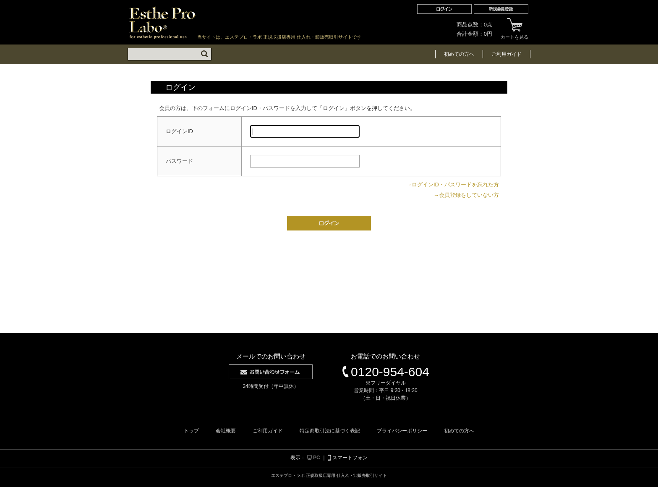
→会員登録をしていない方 (466, 195)
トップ (191, 431)
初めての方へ (459, 54)
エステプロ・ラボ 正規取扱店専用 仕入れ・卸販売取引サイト (162, 22)
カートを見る (514, 28)
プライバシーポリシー (402, 431)
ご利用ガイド (506, 54)
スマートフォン (347, 458)
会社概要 (226, 431)
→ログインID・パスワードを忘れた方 (452, 184)
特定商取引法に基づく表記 (330, 431)
